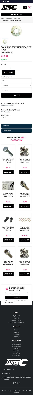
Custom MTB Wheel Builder (16, 322)
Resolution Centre (16, 320)
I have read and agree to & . (16, 301)
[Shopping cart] (29, 7)
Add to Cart (8, 72)
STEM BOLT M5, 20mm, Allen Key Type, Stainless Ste (25, 195)
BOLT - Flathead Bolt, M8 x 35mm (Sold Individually (8, 161)
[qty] (16, 80)
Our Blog (16, 332)
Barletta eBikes (16, 346)
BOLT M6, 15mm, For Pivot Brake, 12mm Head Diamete (24, 161)
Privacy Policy (10, 302)
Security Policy (16, 355)
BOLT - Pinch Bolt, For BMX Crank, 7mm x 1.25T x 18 (8, 228)
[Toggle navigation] (25, 7)
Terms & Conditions (22, 300)
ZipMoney (16, 334)
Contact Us (16, 336)
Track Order (16, 318)
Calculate (16, 95)
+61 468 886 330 (9, 369)
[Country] (16, 85)
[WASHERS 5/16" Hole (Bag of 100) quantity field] (10, 68)
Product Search (16, 344)
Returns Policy (16, 353)
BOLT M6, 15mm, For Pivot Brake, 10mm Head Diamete (24, 262)
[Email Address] (16, 293)
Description (6, 125)
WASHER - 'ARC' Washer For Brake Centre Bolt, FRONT (25, 228)
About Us (16, 330)
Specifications (7, 130)
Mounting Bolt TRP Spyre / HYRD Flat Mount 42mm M (8, 195)
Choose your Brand (16, 14)
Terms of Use (16, 348)
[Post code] (16, 90)
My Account (16, 316)
